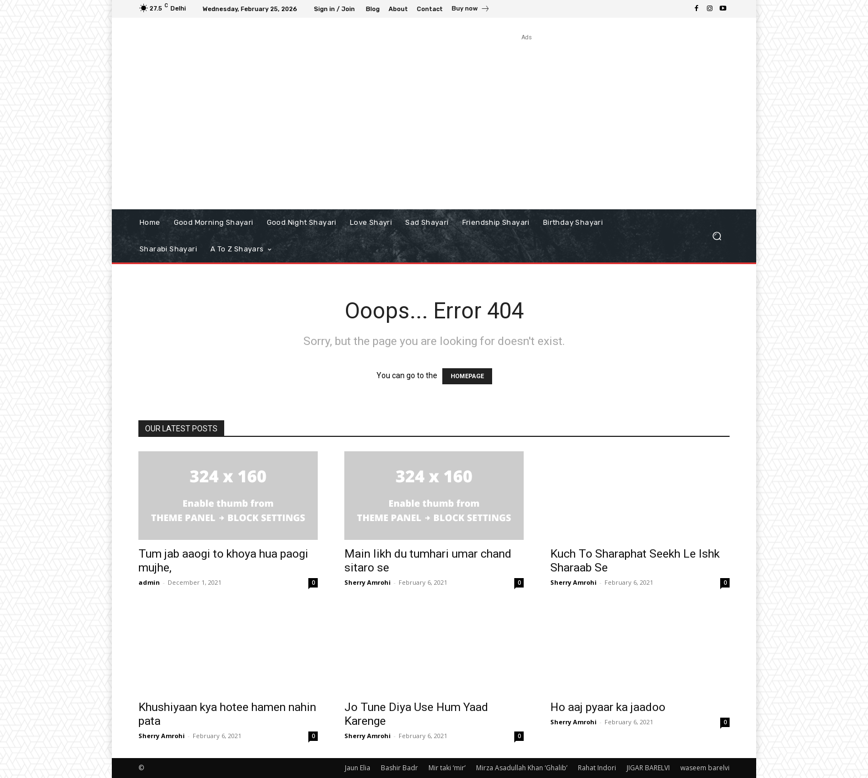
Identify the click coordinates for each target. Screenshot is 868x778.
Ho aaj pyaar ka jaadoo (607, 707)
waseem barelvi (705, 767)
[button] (717, 236)
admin (149, 582)
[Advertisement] (527, 120)
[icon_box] (471, 10)
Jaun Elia (357, 767)
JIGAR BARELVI (648, 767)
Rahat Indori (597, 767)
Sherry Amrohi (367, 582)
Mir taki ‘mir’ (447, 767)
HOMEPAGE (467, 376)
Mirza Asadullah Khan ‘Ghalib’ (521, 767)
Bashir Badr (399, 767)
